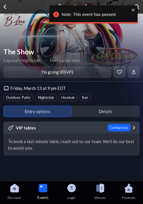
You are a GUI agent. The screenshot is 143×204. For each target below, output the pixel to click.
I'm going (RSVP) (57, 72)
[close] (132, 10)
